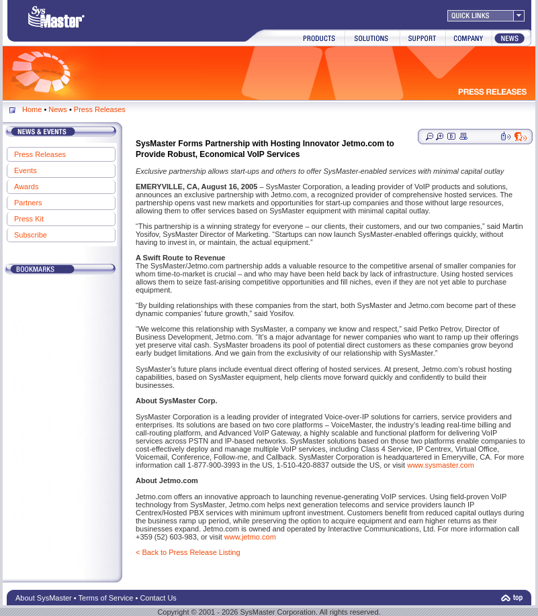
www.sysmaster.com (440, 465)
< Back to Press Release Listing (188, 552)
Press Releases (100, 109)
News (58, 109)
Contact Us (158, 598)
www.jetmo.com (250, 537)
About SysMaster (43, 598)
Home (32, 109)
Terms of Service (106, 598)
